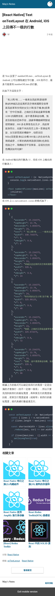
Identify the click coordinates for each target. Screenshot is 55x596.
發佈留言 (27, 570)
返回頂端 (49, 583)
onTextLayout (13, 561)
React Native (13, 554)
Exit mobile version (27, 591)
